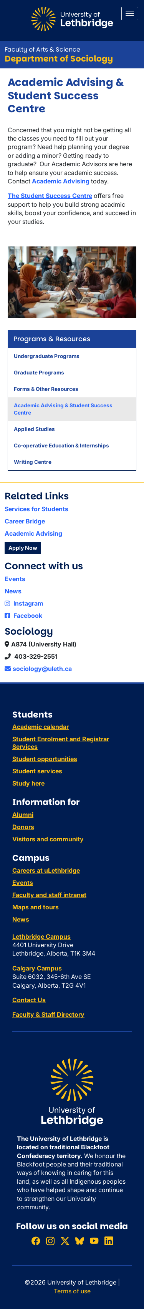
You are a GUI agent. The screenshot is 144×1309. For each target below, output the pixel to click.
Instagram (24, 603)
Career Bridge (25, 521)
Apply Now (22, 547)
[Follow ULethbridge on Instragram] (50, 1240)
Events (15, 579)
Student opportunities (44, 759)
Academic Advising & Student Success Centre (63, 409)
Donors (23, 827)
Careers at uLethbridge (46, 870)
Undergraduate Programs (46, 356)
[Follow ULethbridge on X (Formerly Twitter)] (65, 1240)
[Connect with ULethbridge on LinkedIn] (109, 1240)
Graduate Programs (39, 372)
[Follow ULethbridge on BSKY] (79, 1240)
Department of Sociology (59, 59)
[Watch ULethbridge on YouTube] (94, 1240)
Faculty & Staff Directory (48, 1014)
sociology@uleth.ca (38, 668)
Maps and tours (35, 907)
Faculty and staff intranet (49, 895)
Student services (37, 771)
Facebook (23, 615)
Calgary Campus (37, 968)
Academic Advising (33, 533)
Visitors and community (48, 839)
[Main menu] (129, 13)
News (13, 591)
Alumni (22, 814)
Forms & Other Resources (46, 389)
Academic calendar (40, 727)
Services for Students (36, 509)
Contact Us (29, 1000)
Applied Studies (34, 429)
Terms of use (72, 1291)
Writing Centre (32, 462)
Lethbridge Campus (41, 936)
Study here (28, 783)
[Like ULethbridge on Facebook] (36, 1240)
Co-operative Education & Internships (61, 445)
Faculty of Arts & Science (42, 49)
